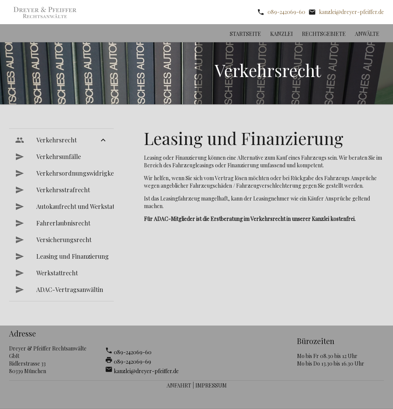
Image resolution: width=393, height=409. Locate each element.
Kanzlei (281, 33)
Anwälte (367, 33)
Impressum (211, 385)
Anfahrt (179, 385)
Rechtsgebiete (324, 33)
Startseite (245, 33)
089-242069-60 (286, 11)
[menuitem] (61, 140)
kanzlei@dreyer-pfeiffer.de (351, 11)
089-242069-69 (132, 361)
